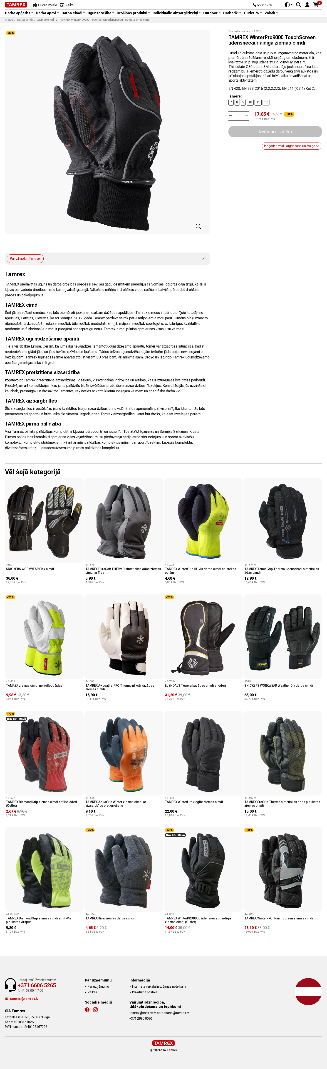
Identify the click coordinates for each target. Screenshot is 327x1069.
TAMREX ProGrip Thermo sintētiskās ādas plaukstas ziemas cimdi (282, 803)
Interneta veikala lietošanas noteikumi (159, 986)
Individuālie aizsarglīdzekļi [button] (175, 13)
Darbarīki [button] (230, 13)
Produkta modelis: (239, 31)
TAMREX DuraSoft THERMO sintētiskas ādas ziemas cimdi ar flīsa (123, 570)
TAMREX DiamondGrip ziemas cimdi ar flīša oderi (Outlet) (41, 803)
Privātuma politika (144, 992)
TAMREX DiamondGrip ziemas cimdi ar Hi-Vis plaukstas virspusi (39, 920)
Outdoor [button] (210, 13)
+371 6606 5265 (37, 985)
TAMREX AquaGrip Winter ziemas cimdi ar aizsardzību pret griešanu (115, 803)
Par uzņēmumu (98, 986)
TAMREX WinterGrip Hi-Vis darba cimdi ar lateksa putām (200, 570)
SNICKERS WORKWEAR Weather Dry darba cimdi (278, 685)
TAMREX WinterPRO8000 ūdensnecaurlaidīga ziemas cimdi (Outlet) (198, 920)
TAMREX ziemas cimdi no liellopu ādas (34, 685)
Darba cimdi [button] (72, 13)
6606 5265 (262, 5)
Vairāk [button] (270, 13)
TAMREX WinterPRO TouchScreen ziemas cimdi (278, 918)
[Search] (298, 4)
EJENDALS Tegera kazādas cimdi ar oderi (195, 685)
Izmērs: (235, 96)
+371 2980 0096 (140, 1018)
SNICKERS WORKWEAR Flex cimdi (30, 569)
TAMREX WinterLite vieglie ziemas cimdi (194, 802)
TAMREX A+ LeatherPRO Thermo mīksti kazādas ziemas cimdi (119, 687)
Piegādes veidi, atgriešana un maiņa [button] (291, 146)
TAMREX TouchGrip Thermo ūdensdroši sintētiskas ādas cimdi (281, 570)
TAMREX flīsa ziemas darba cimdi (109, 918)
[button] (307, 4)
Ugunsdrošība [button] (99, 13)
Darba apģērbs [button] (17, 13)
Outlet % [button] (251, 13)
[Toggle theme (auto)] (288, 4)
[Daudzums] (238, 116)
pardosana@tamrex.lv (173, 1013)
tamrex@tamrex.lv (21, 999)
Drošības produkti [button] (132, 13)
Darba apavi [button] (46, 13)
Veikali (92, 992)
